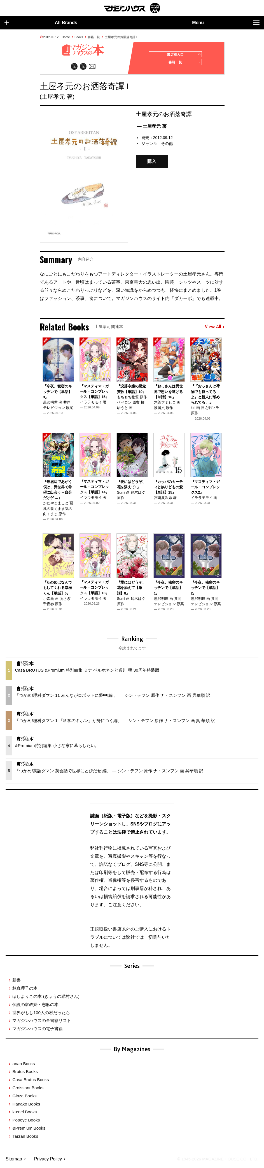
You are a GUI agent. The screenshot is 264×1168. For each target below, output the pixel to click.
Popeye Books (26, 1122)
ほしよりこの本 (45, 998)
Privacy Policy (48, 1161)
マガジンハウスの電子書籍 (37, 1031)
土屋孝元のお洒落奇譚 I (121, 37)
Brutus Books (25, 1074)
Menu (226, 22)
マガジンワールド (132, 8)
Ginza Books (24, 1098)
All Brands (40, 22)
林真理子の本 (25, 990)
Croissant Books (27, 1090)
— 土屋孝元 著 (152, 128)
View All (215, 329)
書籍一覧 (94, 37)
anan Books (23, 1065)
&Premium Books (28, 1130)
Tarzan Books (25, 1138)
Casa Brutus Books (30, 1082)
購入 (151, 163)
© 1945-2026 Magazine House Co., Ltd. (214, 1161)
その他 (167, 146)
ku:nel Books (24, 1114)
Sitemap (14, 1161)
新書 (16, 982)
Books (78, 37)
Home (66, 37)
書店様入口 (182, 54)
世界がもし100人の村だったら (41, 1014)
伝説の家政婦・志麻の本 (35, 1006)
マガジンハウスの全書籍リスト (41, 1023)
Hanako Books (26, 1106)
